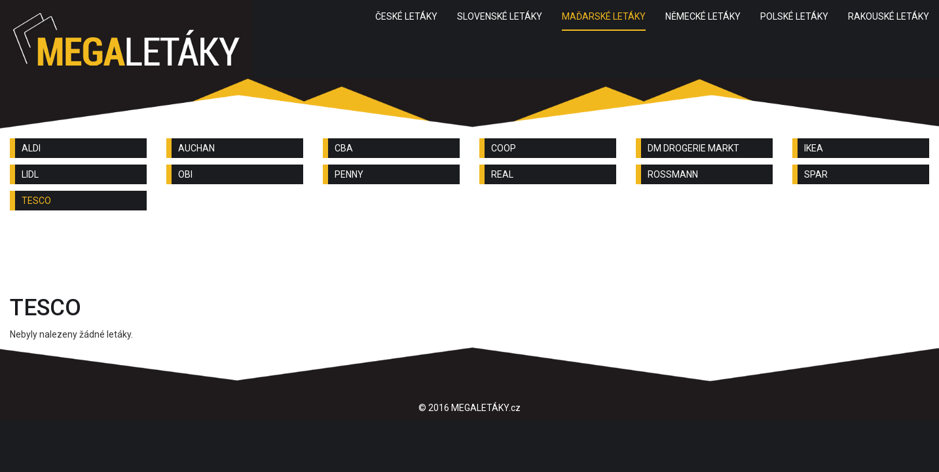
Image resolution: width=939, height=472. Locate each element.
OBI (185, 174)
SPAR (816, 174)
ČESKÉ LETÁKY (406, 16)
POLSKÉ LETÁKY (794, 16)
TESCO (36, 200)
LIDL (30, 174)
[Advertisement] (469, 256)
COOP (503, 148)
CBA (344, 148)
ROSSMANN (673, 174)
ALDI (31, 148)
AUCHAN (196, 148)
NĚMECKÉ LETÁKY (703, 16)
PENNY (349, 174)
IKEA (813, 148)
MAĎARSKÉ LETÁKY (604, 16)
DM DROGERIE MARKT (693, 148)
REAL (502, 174)
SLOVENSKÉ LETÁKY (499, 16)
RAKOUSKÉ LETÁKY (888, 16)
